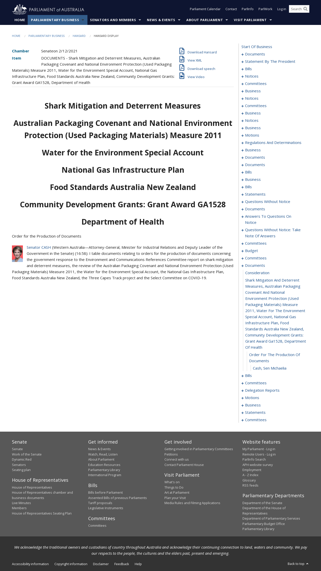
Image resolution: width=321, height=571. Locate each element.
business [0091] (253, 91)
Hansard (79, 36)
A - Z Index (250, 475)
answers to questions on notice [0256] (268, 219)
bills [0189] (248, 186)
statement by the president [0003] (270, 61)
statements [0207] (255, 194)
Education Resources (104, 464)
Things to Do (174, 487)
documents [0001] (255, 54)
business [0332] (253, 405)
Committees (97, 525)
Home (19, 20)
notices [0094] (251, 98)
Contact (231, 9)
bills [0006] (248, 68)
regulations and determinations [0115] (273, 142)
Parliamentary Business (55, 20)
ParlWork (265, 9)
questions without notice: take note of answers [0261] (273, 233)
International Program (104, 475)
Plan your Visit (175, 497)
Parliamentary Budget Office (263, 523)
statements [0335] (255, 412)
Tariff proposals (100, 503)
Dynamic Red (22, 459)
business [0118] (253, 150)
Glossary (249, 480)
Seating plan (21, 470)
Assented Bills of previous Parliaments (117, 497)
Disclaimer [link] (101, 564)
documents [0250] (255, 209)
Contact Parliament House (184, 464)
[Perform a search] (305, 9)
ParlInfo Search (254, 459)
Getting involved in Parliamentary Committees (198, 449)
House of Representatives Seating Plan (42, 513)
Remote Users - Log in (259, 454)
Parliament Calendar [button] (205, 9)
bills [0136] (248, 172)
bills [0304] (248, 375)
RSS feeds (250, 485)
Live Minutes (21, 503)
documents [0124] (255, 157)
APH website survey (257, 464)
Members (19, 508)
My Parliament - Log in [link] (258, 449)
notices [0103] (251, 120)
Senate (17, 449)
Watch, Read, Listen (103, 454)
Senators (19, 464)
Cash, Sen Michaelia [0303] (269, 368)
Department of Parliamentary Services (271, 518)
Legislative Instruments (105, 508)
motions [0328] (252, 397)
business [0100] (253, 113)
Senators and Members (113, 20)
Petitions (171, 454)
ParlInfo (248, 9)
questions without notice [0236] (267, 201)
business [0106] (253, 127)
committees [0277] (256, 258)
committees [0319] (256, 383)
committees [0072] (256, 83)
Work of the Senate (27, 454)
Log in (281, 9)
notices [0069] (251, 76)
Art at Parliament (176, 492)
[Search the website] (299, 9)
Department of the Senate (262, 503)
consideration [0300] (257, 272)
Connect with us (176, 459)
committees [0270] (256, 243)
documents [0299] (255, 265)
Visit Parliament (250, 20)
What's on (172, 482)
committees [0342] (256, 419)
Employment (251, 470)
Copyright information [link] (70, 564)
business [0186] (253, 179)
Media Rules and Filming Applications (192, 503)
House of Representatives (32, 487)
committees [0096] (256, 105)
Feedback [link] (121, 564)
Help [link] (138, 564)
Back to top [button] (298, 564)
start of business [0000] (256, 46)
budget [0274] (251, 250)
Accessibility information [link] (30, 564)
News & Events (161, 20)
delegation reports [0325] (262, 390)
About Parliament (204, 20)
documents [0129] (255, 164)
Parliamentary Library (104, 470)
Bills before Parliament (105, 492)
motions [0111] (252, 135)
